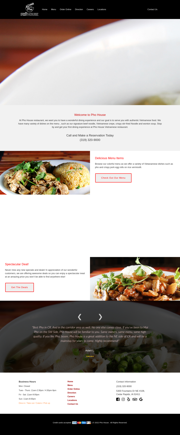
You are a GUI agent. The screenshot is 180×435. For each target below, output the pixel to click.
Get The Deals (19, 287)
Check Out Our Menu (113, 178)
